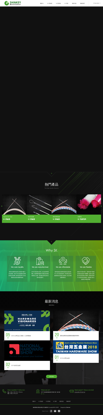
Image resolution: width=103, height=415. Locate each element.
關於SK (42, 3)
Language (96, 3)
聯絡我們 (82, 3)
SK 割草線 (58, 3)
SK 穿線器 (49, 3)
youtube (55, 410)
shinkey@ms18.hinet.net (80, 392)
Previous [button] (2, 206)
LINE (59, 410)
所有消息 (51, 376)
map (43, 393)
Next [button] (101, 206)
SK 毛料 (66, 3)
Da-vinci (68, 406)
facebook (51, 410)
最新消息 (74, 3)
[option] (14, 208)
